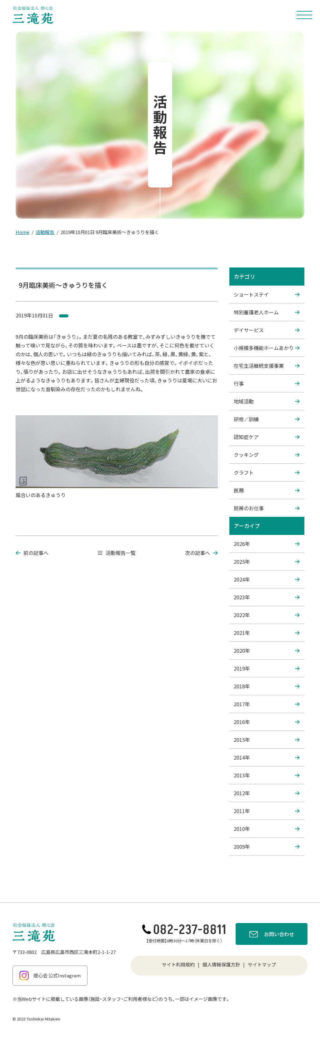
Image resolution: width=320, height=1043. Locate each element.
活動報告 (45, 232)
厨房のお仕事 (267, 508)
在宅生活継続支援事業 (267, 365)
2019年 (267, 668)
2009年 (267, 846)
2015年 (267, 739)
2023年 (267, 597)
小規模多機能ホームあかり (267, 347)
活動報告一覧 (117, 552)
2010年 (267, 828)
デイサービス (267, 330)
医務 (267, 490)
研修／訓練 (267, 419)
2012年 (267, 793)
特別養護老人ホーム (267, 312)
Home (22, 232)
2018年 (267, 686)
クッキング (267, 454)
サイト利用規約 (178, 964)
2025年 (267, 561)
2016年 (267, 721)
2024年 (267, 579)
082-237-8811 (184, 930)
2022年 (267, 615)
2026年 (267, 543)
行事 (267, 383)
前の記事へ (32, 552)
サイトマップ (262, 964)
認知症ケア (267, 436)
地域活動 (267, 401)
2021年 (267, 632)
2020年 (267, 650)
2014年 (267, 757)
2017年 (267, 704)
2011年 (267, 810)
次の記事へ (201, 552)
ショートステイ (267, 294)
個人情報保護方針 (221, 964)
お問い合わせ (271, 935)
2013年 (267, 775)
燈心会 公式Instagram (50, 975)
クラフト (267, 472)
